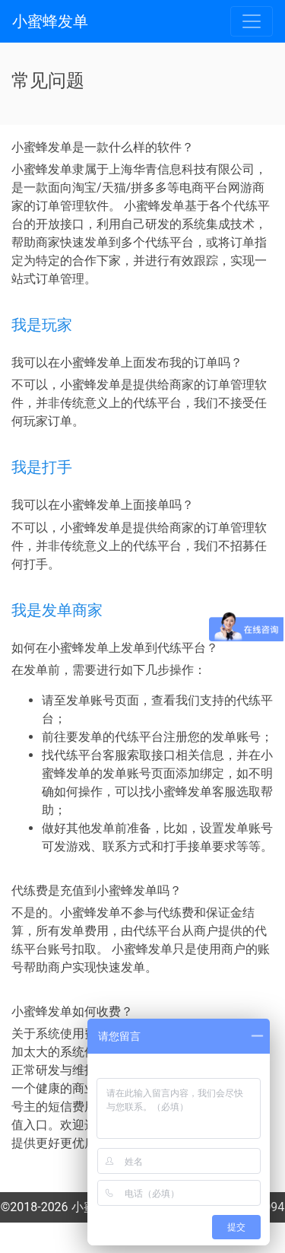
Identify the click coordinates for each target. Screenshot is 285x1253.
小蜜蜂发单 (50, 21)
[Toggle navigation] (251, 21)
